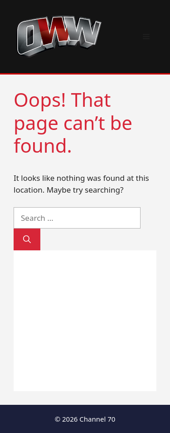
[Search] (27, 239)
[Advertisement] (85, 321)
